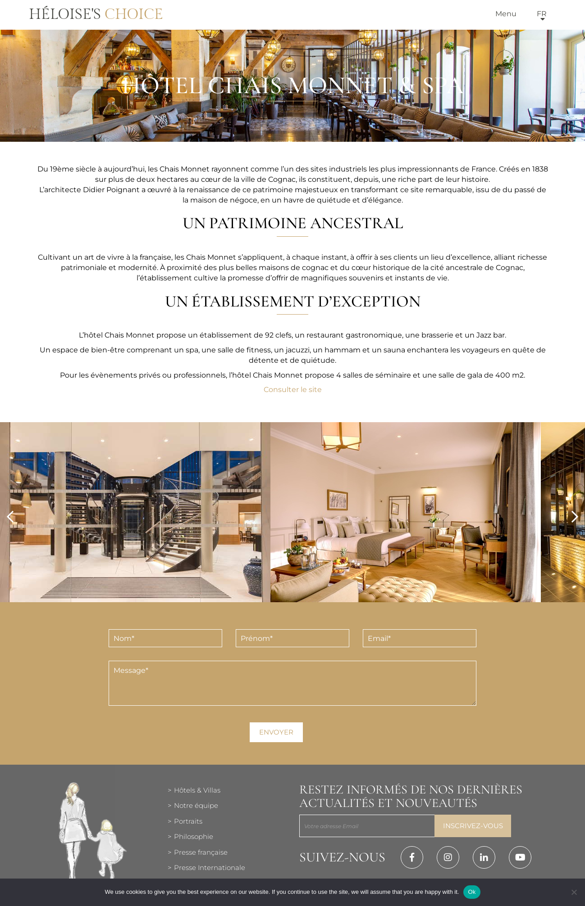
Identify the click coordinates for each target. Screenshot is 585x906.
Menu (505, 13)
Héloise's (96, 14)
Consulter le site (293, 389)
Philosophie (193, 836)
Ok (471, 891)
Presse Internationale (209, 867)
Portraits (188, 821)
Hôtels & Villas (197, 790)
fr (542, 13)
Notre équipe (196, 805)
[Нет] (573, 892)
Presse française (201, 852)
